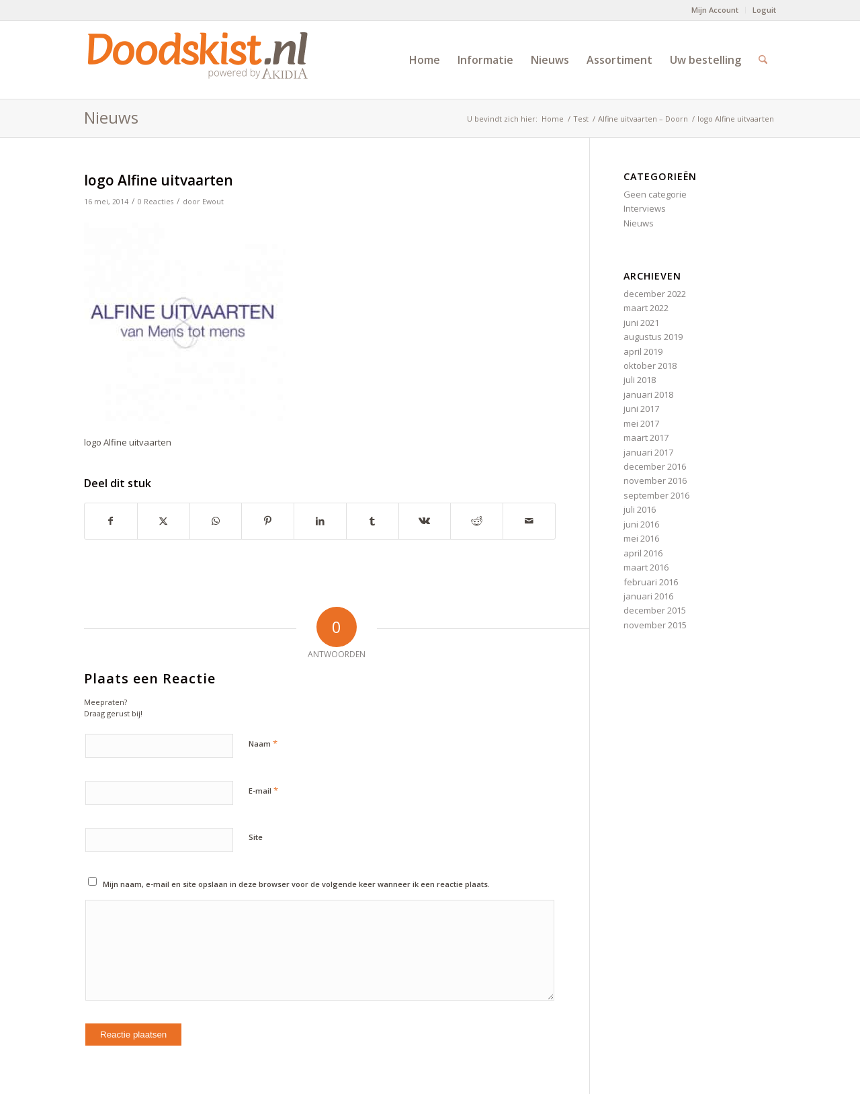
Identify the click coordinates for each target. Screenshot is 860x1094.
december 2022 (655, 294)
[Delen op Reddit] (477, 520)
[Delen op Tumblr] (372, 520)
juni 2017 (641, 409)
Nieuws (111, 117)
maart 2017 (646, 437)
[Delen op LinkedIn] (320, 520)
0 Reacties (155, 201)
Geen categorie (655, 194)
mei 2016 (641, 538)
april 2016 (643, 553)
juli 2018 (640, 380)
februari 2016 (651, 582)
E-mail (263, 790)
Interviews (645, 208)
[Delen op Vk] (425, 520)
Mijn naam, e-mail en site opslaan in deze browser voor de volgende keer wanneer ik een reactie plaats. (296, 884)
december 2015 (655, 610)
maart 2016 (646, 567)
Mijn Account (714, 10)
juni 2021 (641, 323)
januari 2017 (648, 452)
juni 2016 (641, 524)
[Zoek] (763, 60)
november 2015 (655, 625)
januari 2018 (648, 394)
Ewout (213, 201)
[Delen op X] (163, 520)
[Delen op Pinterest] (268, 520)
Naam (263, 743)
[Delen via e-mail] (529, 520)
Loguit (764, 10)
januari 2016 (648, 596)
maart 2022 (646, 308)
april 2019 (643, 351)
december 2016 (655, 466)
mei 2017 (641, 423)
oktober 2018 (650, 366)
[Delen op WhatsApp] (216, 520)
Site (256, 837)
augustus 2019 (653, 337)
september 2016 (656, 495)
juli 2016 (640, 509)
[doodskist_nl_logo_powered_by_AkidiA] (198, 60)
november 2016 (655, 480)
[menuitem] (715, 10)
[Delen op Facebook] (111, 520)
